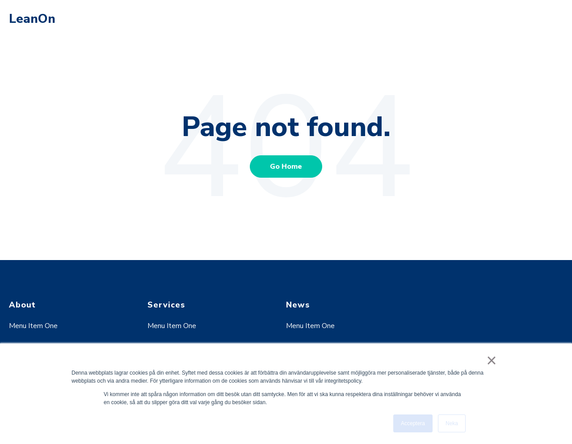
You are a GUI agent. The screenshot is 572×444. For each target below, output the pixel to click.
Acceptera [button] (413, 423)
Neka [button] (452, 423)
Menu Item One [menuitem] (33, 326)
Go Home (286, 166)
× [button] (491, 360)
